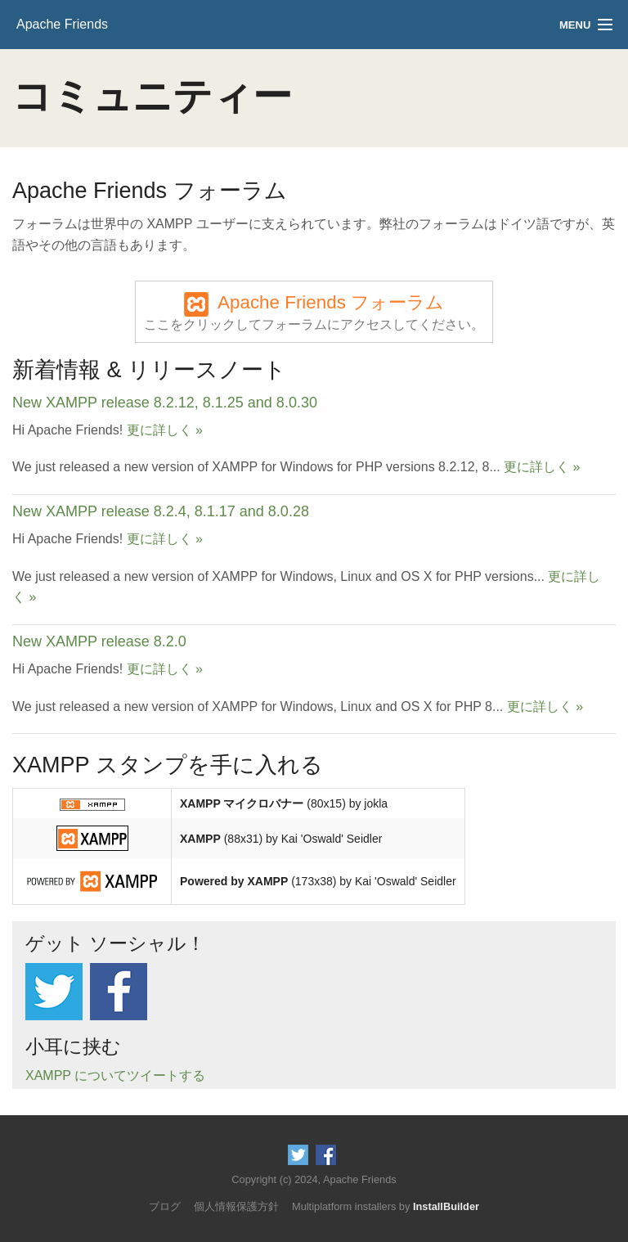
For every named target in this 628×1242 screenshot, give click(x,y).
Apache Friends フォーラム (314, 313)
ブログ (165, 1206)
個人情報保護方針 (236, 1206)
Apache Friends (62, 24)
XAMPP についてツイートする (115, 1075)
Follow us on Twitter (54, 991)
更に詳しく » (165, 430)
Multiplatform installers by (385, 1206)
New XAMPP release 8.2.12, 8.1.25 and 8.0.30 (164, 402)
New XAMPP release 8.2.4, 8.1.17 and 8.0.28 (160, 511)
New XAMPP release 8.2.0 (99, 641)
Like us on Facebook (118, 991)
